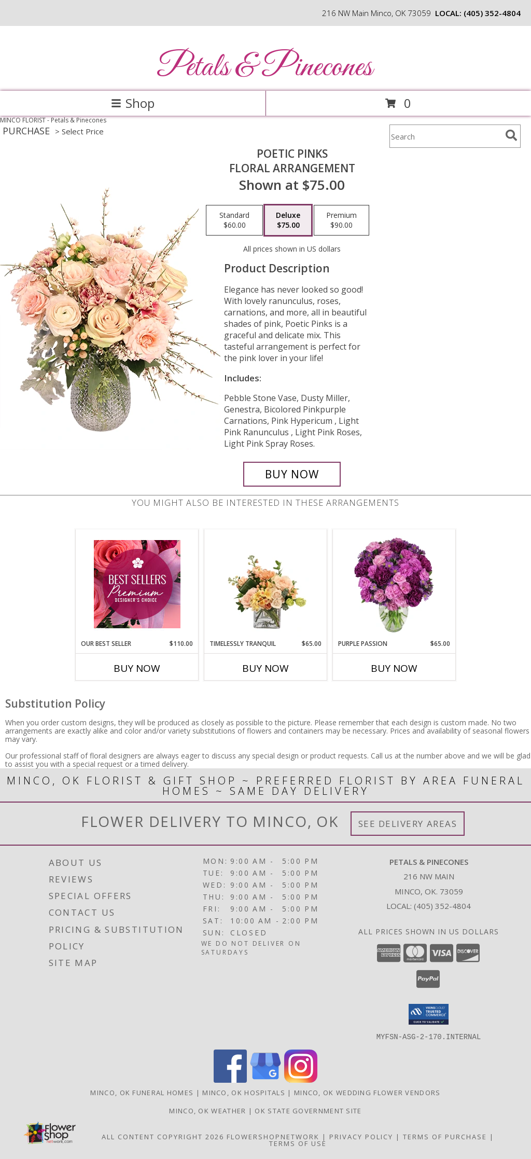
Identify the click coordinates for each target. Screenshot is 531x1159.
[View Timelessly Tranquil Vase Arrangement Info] (265, 584)
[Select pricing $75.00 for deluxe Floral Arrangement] (288, 220)
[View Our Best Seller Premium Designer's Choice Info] (137, 584)
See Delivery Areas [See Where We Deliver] (407, 824)
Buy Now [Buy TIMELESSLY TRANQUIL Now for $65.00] (265, 668)
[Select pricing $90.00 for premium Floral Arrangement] (341, 220)
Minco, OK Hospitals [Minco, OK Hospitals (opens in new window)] (243, 1092)
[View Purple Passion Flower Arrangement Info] (394, 584)
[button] (429, 1014)
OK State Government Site (308, 1110)
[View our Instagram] (300, 1079)
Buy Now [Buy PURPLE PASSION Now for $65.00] (394, 668)
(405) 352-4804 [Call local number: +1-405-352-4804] (492, 13)
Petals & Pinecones (264, 68)
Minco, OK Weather (207, 1110)
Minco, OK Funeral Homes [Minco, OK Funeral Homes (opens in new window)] (141, 1092)
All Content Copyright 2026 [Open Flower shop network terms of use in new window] (163, 1136)
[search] (511, 135)
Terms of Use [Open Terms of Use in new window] (298, 1143)
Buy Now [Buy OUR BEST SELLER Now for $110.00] (137, 668)
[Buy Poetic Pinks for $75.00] (292, 474)
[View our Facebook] (230, 1079)
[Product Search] (445, 136)
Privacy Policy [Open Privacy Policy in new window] (361, 1136)
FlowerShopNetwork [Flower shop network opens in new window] (273, 1136)
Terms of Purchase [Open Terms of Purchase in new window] (445, 1136)
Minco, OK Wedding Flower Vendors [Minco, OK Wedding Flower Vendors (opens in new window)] (367, 1092)
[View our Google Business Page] (265, 1079)
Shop (133, 103)
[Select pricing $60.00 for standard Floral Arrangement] (234, 220)
